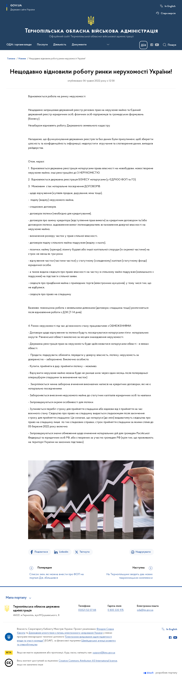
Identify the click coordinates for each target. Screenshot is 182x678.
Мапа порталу (16, 598)
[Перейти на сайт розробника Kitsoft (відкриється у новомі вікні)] (149, 673)
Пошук (172, 45)
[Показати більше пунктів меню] (108, 44)
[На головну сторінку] (91, 27)
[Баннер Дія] (143, 45)
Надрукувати (143, 552)
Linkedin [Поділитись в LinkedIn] (63, 552)
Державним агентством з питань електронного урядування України (66, 633)
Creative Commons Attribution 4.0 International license (88, 661)
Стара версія (168, 13)
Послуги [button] (42, 44)
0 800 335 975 (116, 610)
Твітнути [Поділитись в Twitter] (85, 552)
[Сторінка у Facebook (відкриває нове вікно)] (152, 45)
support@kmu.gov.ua (104, 652)
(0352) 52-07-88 (87, 610)
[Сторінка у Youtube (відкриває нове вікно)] (157, 45)
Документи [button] (79, 44)
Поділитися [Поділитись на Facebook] (41, 552)
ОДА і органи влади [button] (19, 44)
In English (170, 6)
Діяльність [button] (59, 44)
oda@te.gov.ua (145, 610)
